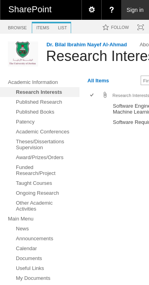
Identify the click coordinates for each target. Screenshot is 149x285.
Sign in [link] (135, 10)
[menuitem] (91, 10)
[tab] (17, 26)
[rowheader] (93, 109)
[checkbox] (92, 96)
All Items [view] (98, 81)
